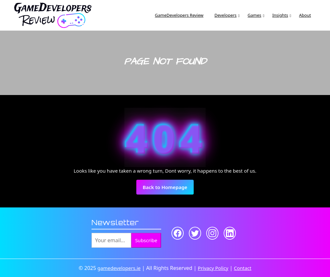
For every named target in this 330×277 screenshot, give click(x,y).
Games (254, 15)
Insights (280, 15)
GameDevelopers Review (179, 15)
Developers (225, 15)
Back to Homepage (168, 189)
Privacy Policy (213, 268)
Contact (242, 268)
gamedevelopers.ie (119, 268)
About (305, 15)
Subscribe (146, 240)
